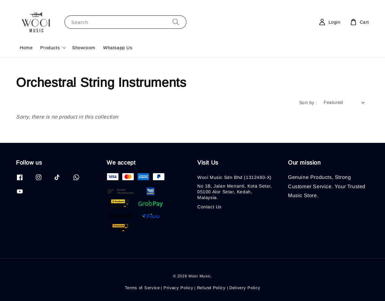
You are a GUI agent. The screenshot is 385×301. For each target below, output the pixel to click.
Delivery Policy (244, 287)
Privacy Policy (178, 287)
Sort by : (308, 102)
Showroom (83, 47)
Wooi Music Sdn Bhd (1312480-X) (234, 177)
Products (50, 47)
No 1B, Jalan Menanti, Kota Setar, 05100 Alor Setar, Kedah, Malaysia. (234, 191)
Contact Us (209, 206)
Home (26, 47)
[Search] (176, 22)
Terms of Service (142, 287)
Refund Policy (211, 287)
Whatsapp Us (117, 47)
